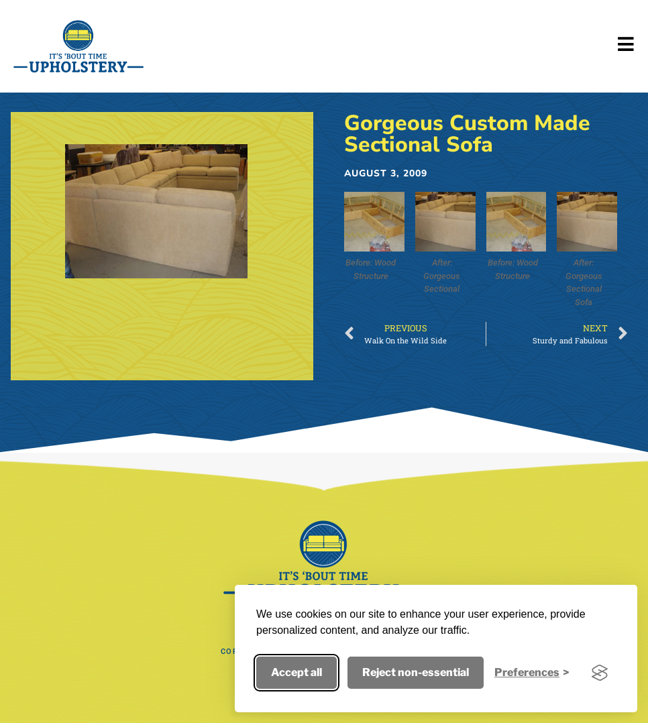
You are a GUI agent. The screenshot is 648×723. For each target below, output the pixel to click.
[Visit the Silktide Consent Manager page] (600, 673)
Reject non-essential (415, 672)
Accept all (296, 672)
